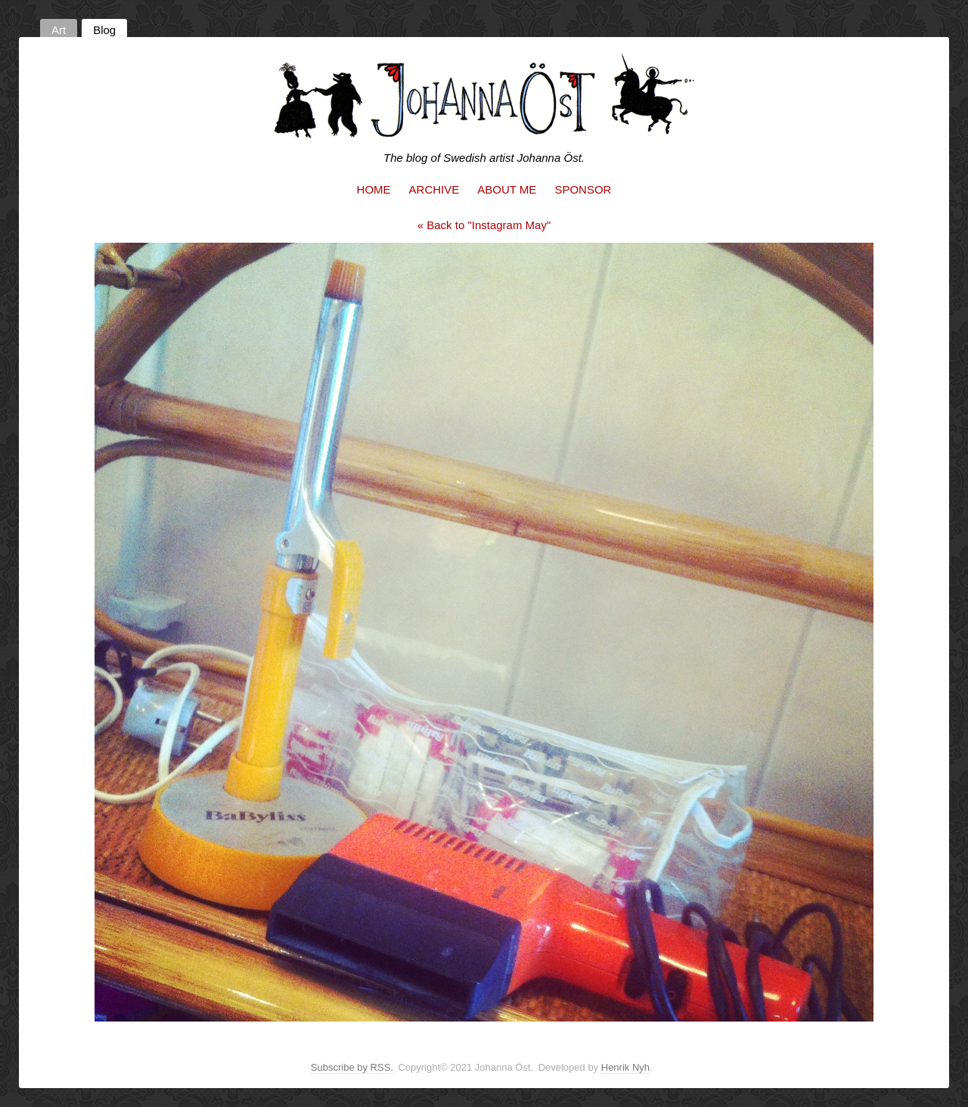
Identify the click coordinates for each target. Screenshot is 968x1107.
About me (506, 189)
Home (374, 189)
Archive (434, 189)
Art (58, 29)
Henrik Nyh (625, 1067)
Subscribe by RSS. (352, 1067)
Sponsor (582, 189)
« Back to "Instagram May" (484, 225)
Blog (104, 29)
